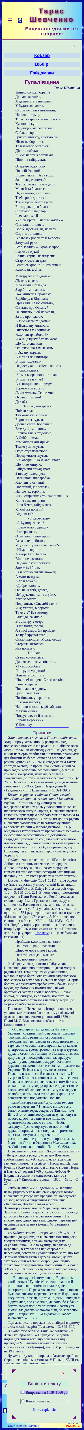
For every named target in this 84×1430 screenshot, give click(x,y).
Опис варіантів (44, 1409)
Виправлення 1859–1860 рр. (44, 1392)
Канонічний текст (39, 1401)
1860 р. (42, 64)
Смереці (33, 1426)
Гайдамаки (42, 72)
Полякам (42, 933)
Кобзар (42, 55)
